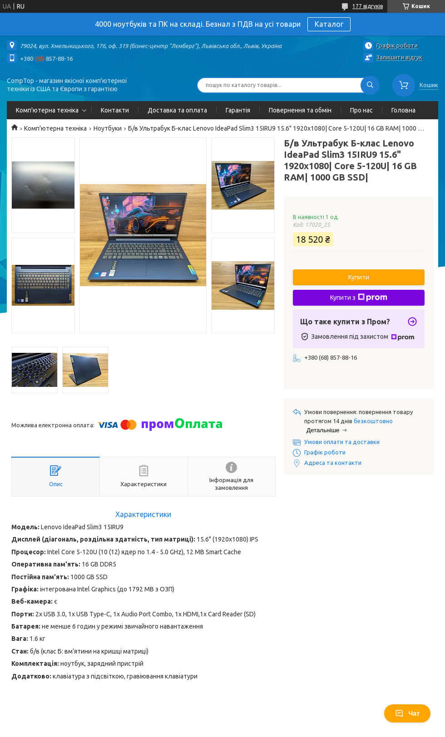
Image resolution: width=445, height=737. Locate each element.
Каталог (329, 24)
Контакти (115, 110)
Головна (403, 110)
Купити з (358, 297)
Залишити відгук (399, 57)
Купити (358, 277)
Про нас (361, 110)
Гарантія (238, 110)
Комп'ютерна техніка (47, 110)
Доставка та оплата (177, 110)
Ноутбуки (108, 128)
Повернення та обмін (300, 110)
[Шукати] (370, 85)
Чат (407, 713)
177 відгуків (367, 6)
